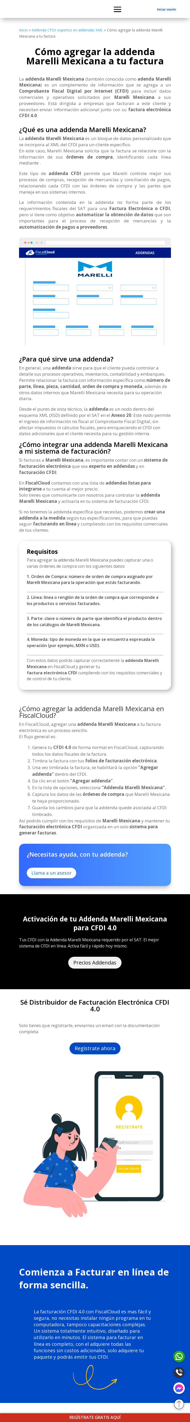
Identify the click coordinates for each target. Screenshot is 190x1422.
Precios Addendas (94, 962)
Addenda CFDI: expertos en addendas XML (67, 30)
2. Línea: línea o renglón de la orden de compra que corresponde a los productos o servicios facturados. (92, 600)
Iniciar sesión (166, 9)
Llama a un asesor (51, 873)
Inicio (23, 30)
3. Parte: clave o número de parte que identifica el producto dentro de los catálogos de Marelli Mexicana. (94, 621)
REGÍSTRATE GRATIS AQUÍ (95, 1417)
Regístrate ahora (95, 1048)
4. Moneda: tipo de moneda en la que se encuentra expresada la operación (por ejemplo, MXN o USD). (91, 642)
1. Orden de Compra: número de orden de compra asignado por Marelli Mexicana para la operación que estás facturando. (90, 579)
